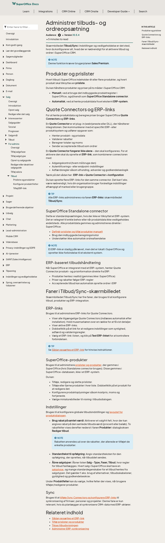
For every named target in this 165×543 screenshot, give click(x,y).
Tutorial (12, 127)
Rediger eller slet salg (19, 114)
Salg (8, 97)
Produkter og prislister (151, 30)
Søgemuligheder (14, 56)
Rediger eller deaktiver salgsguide (22, 166)
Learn (26, 11)
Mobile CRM (12, 236)
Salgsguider (14, 122)
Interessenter (15, 118)
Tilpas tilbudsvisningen (65, 525)
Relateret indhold (149, 48)
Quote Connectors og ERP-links (151, 36)
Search (143, 11)
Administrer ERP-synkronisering (70, 528)
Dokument (11, 85)
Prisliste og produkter (24, 179)
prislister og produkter (88, 365)
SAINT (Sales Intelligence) (18, 259)
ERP (8, 265)
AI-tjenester (12, 253)
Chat (8, 219)
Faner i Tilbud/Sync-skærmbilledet (150, 42)
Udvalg (9, 213)
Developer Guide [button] (119, 11)
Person (9, 74)
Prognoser (13, 131)
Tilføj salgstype (18, 156)
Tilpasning (11, 271)
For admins (13, 144)
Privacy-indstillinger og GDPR (20, 248)
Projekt (9, 196)
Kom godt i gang (14, 45)
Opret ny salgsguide (21, 160)
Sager (9, 201)
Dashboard (11, 62)
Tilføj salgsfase (18, 152)
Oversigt (10, 33)
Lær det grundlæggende (18, 51)
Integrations (46, 11)
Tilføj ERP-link (20, 188)
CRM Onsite (91, 11)
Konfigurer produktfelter (25, 184)
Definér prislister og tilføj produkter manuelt (77, 231)
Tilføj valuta (16, 172)
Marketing (11, 224)
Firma (9, 68)
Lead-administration (16, 230)
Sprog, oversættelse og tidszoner (18, 284)
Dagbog (10, 79)
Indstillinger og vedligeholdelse (21, 276)
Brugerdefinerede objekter (20, 207)
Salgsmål (12, 135)
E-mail (9, 91)
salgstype (58, 469)
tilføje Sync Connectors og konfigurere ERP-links (88, 497)
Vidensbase (12, 242)
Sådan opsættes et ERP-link (68, 349)
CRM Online (68, 11)
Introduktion (12, 39)
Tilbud (11, 139)
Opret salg (13, 110)
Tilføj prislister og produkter (68, 521)
